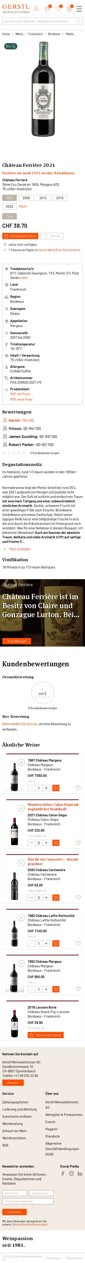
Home (6, 33)
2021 (49, 165)
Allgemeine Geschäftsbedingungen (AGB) (62, 1148)
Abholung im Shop (20, 236)
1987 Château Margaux (45, 760)
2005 (26, 198)
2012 (43, 198)
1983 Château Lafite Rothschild (51, 916)
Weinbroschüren (14, 1138)
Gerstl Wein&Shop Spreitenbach (59, 250)
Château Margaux (40, 765)
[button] (78, 21)
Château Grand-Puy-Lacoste (48, 1012)
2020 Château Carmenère (46, 870)
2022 (9, 206)
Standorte (52, 1136)
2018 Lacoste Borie (42, 1007)
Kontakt (13, 1082)
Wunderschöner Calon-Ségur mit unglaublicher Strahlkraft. (53, 806)
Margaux (16, 326)
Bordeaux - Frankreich (44, 769)
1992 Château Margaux (45, 961)
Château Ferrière (14, 180)
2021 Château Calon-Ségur (47, 815)
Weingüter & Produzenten (64, 1115)
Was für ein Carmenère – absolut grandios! (53, 861)
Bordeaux (54, 33)
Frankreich (36, 33)
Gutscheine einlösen (17, 1116)
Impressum (54, 1258)
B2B (5, 1145)
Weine (19, 33)
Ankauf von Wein (14, 1131)
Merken (52, 236)
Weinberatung (12, 1124)
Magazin (51, 1129)
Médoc (70, 33)
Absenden (14, 1212)
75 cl (9, 216)
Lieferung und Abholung (19, 1109)
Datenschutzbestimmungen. (30, 1224)
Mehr (23, 206)
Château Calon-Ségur (43, 819)
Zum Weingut (16, 641)
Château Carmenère (42, 874)
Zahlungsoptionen (15, 1102)
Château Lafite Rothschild (47, 920)
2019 (59, 198)
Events (50, 1122)
